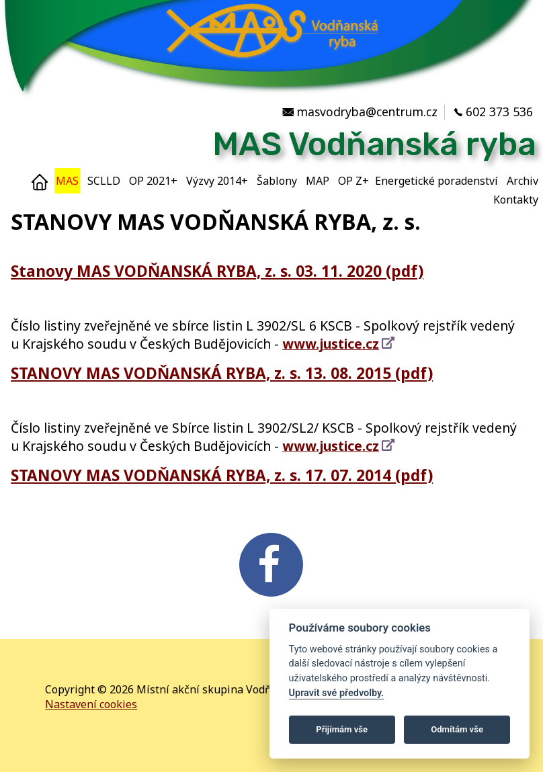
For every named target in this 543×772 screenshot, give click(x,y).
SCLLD (103, 180)
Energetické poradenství (436, 180)
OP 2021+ (153, 180)
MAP (317, 180)
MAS (67, 180)
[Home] (39, 181)
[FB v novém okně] (271, 598)
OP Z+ (353, 180)
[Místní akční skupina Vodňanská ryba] (268, 144)
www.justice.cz (330, 344)
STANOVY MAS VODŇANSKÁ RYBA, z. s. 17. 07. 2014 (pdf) (237, 475)
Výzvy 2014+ (217, 180)
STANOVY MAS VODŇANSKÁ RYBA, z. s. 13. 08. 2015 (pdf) (237, 372)
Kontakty (515, 199)
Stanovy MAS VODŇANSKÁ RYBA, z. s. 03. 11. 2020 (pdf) (232, 270)
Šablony (277, 180)
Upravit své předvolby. (336, 693)
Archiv (522, 180)
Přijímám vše (342, 729)
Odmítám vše (457, 729)
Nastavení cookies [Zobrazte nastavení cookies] (91, 704)
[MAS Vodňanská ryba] (271, 97)
